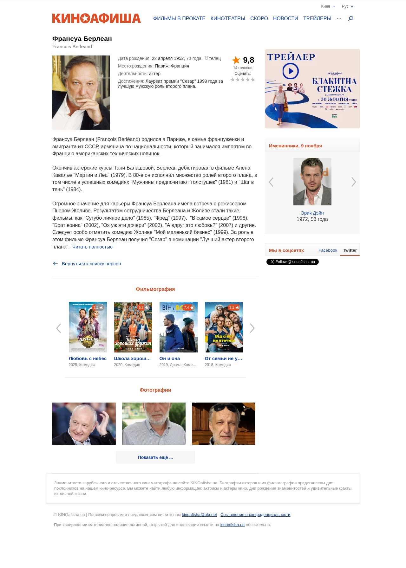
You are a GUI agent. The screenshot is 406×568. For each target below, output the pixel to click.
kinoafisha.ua (232, 524)
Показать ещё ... (155, 457)
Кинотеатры (228, 18)
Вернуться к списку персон (86, 264)
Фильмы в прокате (179, 18)
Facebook (327, 250)
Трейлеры (317, 18)
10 (252, 79)
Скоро (259, 18)
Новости (285, 18)
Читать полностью (92, 246)
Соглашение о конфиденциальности (255, 514)
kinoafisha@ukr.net (199, 514)
